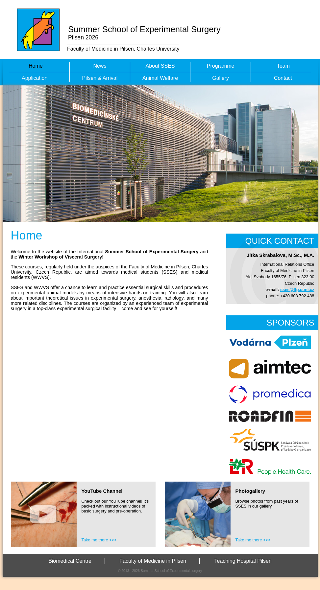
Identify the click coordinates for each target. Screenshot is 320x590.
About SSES (160, 66)
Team (283, 66)
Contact (283, 78)
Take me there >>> (99, 539)
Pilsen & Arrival (100, 78)
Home (36, 66)
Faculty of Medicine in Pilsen (152, 561)
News (99, 66)
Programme (220, 66)
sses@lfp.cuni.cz (297, 289)
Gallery (220, 78)
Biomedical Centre (69, 561)
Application (34, 78)
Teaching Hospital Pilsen (243, 561)
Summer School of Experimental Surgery (144, 29)
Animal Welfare (160, 78)
